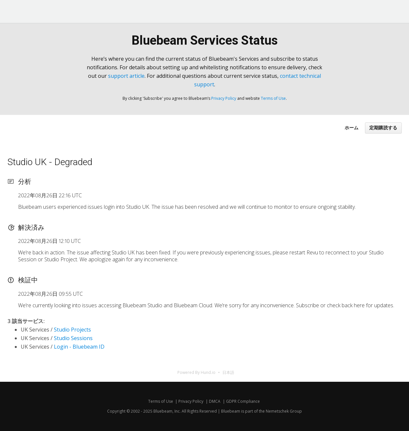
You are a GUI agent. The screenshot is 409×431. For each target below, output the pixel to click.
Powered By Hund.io (196, 372)
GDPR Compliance (243, 401)
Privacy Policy (223, 98)
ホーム (351, 127)
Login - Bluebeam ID (79, 346)
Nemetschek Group (284, 411)
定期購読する (383, 128)
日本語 (228, 372)
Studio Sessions (73, 338)
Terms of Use (273, 98)
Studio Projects (72, 329)
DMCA (214, 401)
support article (126, 75)
